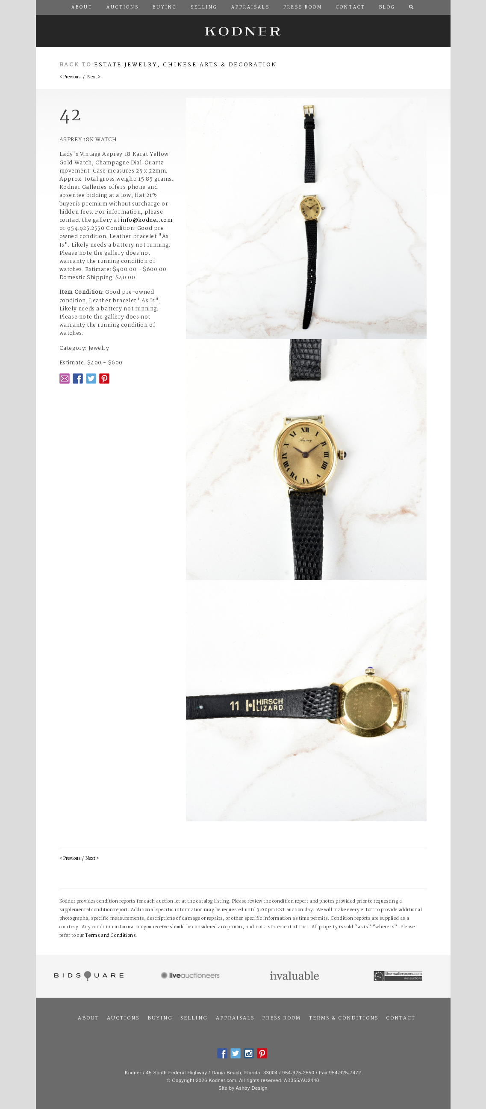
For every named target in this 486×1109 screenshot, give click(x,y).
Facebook (78, 378)
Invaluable (295, 976)
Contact (400, 1018)
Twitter (91, 378)
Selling (194, 1018)
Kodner (243, 31)
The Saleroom (398, 976)
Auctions (123, 1018)
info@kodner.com (146, 220)
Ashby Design (252, 1088)
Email (64, 378)
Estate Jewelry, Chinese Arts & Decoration (185, 64)
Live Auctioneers (191, 976)
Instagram (249, 1053)
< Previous (69, 77)
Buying (160, 1018)
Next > (93, 77)
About (88, 1018)
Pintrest (104, 378)
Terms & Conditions (343, 1018)
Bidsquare (87, 976)
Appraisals (235, 1018)
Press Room (281, 1018)
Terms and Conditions (110, 935)
